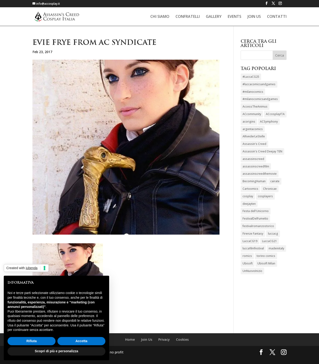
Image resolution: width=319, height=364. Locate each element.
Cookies (182, 339)
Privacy (164, 339)
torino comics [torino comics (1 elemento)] (266, 256)
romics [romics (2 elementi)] (247, 256)
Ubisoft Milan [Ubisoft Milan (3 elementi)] (266, 263)
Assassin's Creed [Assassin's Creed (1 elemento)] (254, 144)
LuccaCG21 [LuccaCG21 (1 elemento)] (269, 241)
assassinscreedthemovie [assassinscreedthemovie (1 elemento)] (260, 174)
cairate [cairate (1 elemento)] (274, 181)
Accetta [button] (82, 341)
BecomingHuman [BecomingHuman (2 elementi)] (254, 181)
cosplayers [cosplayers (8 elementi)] (265, 196)
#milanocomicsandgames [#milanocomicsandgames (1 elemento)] (260, 99)
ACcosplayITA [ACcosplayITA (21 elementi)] (275, 114)
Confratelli (187, 17)
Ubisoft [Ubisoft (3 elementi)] (248, 263)
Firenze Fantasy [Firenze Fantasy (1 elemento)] (253, 234)
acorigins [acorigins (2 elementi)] (249, 122)
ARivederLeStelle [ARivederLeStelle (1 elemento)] (254, 136)
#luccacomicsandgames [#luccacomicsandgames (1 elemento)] (259, 84)
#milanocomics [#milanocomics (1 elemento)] (253, 92)
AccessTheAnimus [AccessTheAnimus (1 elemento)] (255, 106)
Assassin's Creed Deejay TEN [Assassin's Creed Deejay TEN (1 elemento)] (262, 151)
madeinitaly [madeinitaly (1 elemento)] (276, 248)
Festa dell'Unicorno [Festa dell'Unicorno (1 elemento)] (256, 211)
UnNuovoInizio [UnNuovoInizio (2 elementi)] (252, 271)
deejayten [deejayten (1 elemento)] (249, 204)
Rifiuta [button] (31, 341)
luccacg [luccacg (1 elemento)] (273, 234)
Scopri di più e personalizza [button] (56, 351)
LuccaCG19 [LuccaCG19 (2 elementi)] (250, 241)
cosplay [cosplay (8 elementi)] (248, 196)
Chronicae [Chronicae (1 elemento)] (270, 189)
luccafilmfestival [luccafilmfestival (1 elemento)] (253, 248)
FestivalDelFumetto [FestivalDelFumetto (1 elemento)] (255, 219)
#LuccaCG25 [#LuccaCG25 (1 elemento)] (251, 77)
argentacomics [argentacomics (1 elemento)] (253, 129)
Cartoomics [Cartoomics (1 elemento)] (250, 189)
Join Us (254, 17)
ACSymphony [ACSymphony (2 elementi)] (269, 122)
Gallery (214, 17)
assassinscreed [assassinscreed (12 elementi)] (253, 159)
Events (234, 17)
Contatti (277, 17)
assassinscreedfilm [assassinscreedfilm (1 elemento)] (256, 166)
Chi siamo (159, 17)
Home (130, 339)
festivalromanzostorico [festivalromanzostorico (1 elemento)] (258, 226)
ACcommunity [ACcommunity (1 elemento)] (252, 114)
